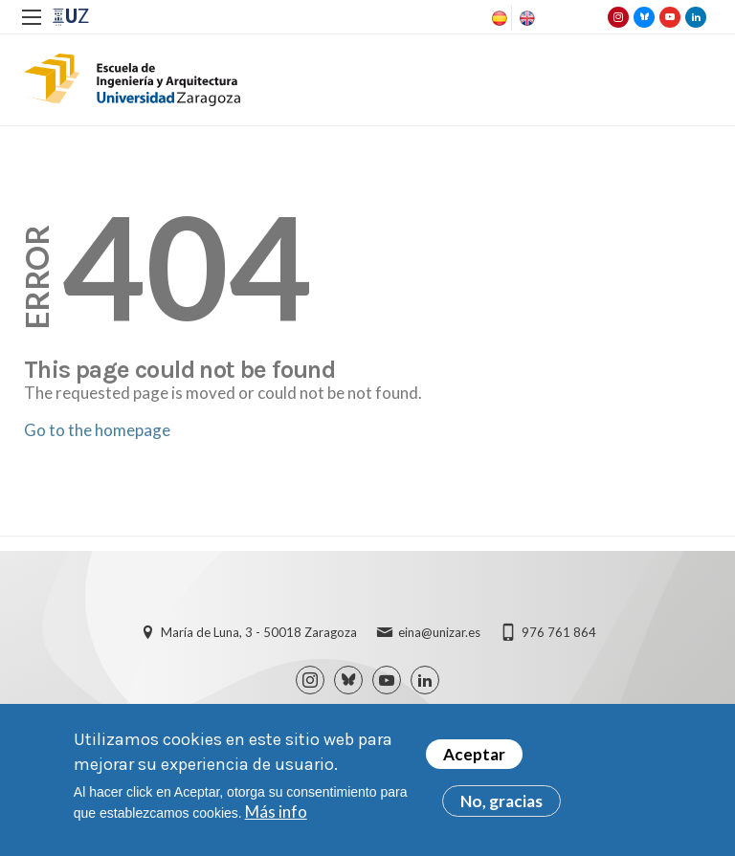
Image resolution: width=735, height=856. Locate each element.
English (525, 18)
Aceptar (474, 757)
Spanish (497, 18)
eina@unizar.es (439, 632)
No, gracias (501, 804)
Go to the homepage (97, 430)
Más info (276, 814)
